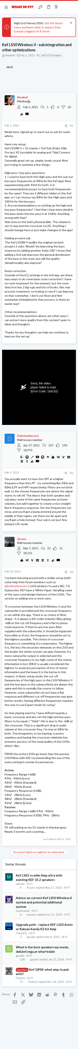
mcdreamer (23, 910)
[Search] (72, 7)
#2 (71, 473)
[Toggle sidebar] (64, 7)
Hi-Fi (30, 884)
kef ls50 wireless (52, 55)
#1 (71, 125)
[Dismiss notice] (70, 23)
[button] (6, 7)
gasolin (31, 937)
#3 (71, 572)
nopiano (32, 914)
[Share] (66, 126)
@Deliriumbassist (16, 586)
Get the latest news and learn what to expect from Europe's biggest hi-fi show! (38, 27)
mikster (20, 884)
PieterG (20, 978)
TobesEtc (21, 933)
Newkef (10, 55)
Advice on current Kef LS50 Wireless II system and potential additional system (44, 902)
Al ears (31, 887)
